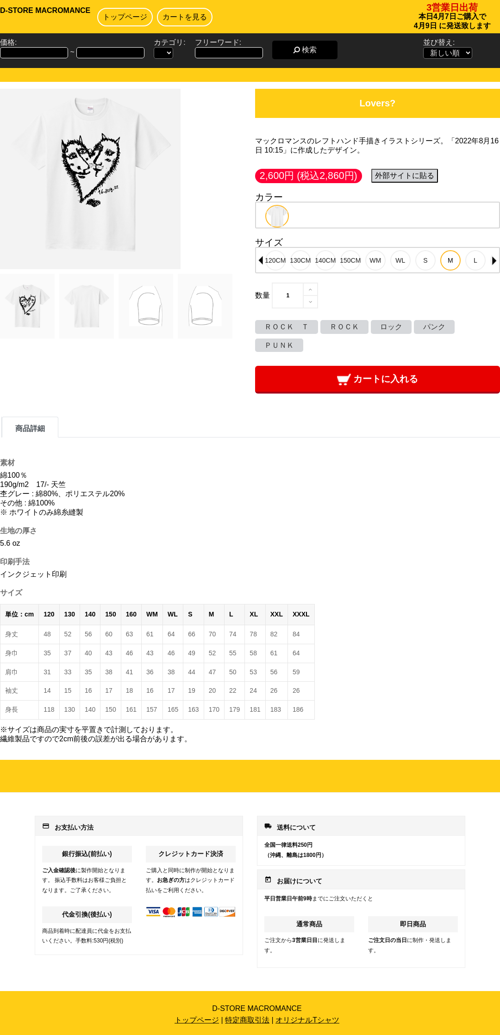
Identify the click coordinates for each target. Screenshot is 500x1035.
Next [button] (494, 260)
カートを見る (184, 17)
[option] (277, 216)
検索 (305, 50)
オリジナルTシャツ (307, 1020)
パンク (434, 327)
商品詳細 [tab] (30, 428)
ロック (391, 327)
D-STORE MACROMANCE (45, 10)
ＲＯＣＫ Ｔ (286, 327)
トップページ (125, 17)
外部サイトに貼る (404, 175)
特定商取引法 (247, 1020)
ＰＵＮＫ (279, 345)
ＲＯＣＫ (344, 327)
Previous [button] (260, 260)
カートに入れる (377, 379)
